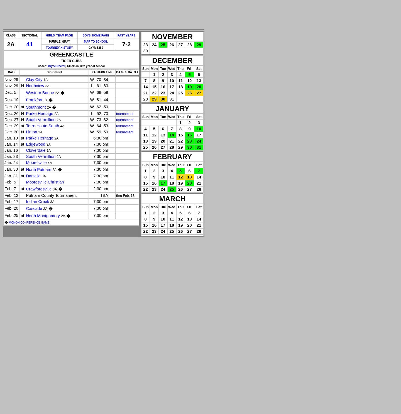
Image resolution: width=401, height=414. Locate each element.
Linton (31, 132)
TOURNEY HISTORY (59, 47)
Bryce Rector (56, 66)
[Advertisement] (103, 14)
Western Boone (40, 92)
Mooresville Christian (45, 182)
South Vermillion (40, 119)
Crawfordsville (39, 189)
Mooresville (36, 162)
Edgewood (35, 144)
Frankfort (34, 100)
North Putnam (38, 169)
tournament (124, 114)
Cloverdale (35, 150)
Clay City (34, 79)
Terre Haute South (42, 126)
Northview (35, 86)
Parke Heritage (39, 113)
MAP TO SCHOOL (96, 41)
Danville (33, 176)
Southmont (36, 107)
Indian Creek (37, 201)
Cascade (34, 208)
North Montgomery (43, 216)
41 (29, 44)
